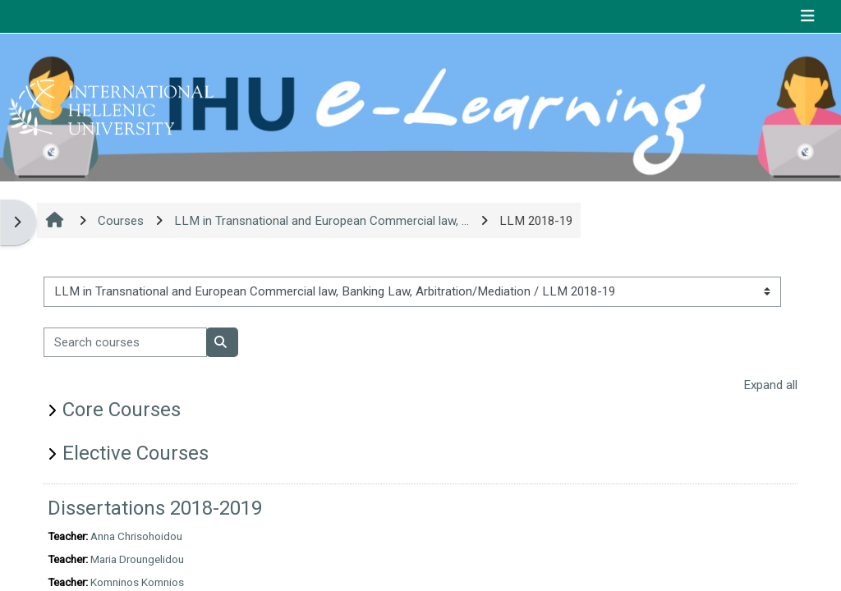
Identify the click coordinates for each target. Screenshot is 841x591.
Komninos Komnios (137, 582)
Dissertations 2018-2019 (155, 508)
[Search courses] (125, 343)
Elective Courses (135, 453)
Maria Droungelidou (137, 559)
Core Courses (121, 409)
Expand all (770, 385)
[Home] (111, 106)
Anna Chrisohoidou (136, 536)
